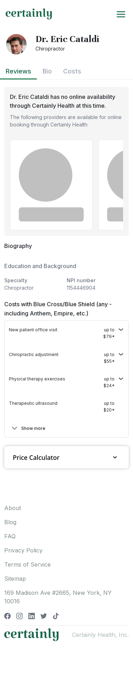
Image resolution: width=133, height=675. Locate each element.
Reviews (18, 71)
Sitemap (15, 578)
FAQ (10, 536)
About (12, 507)
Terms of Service (27, 564)
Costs (72, 71)
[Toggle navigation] (121, 14)
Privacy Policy (23, 550)
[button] (66, 333)
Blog (10, 522)
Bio (47, 71)
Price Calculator (66, 457)
